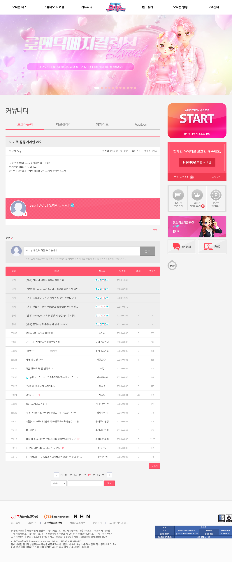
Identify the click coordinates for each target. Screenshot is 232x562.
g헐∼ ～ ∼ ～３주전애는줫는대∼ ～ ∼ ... (54, 377)
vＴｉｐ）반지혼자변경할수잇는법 (43, 342)
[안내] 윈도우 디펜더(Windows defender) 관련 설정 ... (52, 306)
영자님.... (33, 394)
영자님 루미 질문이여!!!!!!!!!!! (39, 333)
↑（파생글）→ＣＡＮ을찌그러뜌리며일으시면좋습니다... (54, 456)
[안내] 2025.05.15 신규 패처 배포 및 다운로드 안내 (51, 297)
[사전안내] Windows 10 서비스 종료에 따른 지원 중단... (53, 289)
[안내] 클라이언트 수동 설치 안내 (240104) (47, 324)
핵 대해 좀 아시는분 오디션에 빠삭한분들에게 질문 (53, 439)
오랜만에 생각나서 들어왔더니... (42, 386)
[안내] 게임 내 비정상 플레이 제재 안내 (45, 280)
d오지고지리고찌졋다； (37, 403)
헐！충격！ (31, 430)
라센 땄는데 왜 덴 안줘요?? (39, 368)
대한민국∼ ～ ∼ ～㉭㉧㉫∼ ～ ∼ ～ (49, 350)
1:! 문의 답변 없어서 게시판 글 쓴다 (45, 447)
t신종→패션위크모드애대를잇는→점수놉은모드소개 (51, 412)
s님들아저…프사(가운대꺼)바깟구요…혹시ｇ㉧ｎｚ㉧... (53, 421)
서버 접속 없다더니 (35, 359)
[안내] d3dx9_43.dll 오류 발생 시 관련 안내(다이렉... (51, 315)
